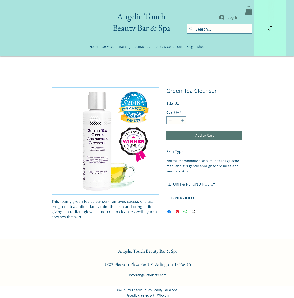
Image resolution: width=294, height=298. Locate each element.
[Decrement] (169, 120)
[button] (248, 10)
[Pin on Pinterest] (177, 211)
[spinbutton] (176, 120)
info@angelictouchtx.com (147, 275)
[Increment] (182, 120)
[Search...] (219, 29)
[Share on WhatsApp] (185, 211)
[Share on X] (193, 211)
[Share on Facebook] (169, 211)
